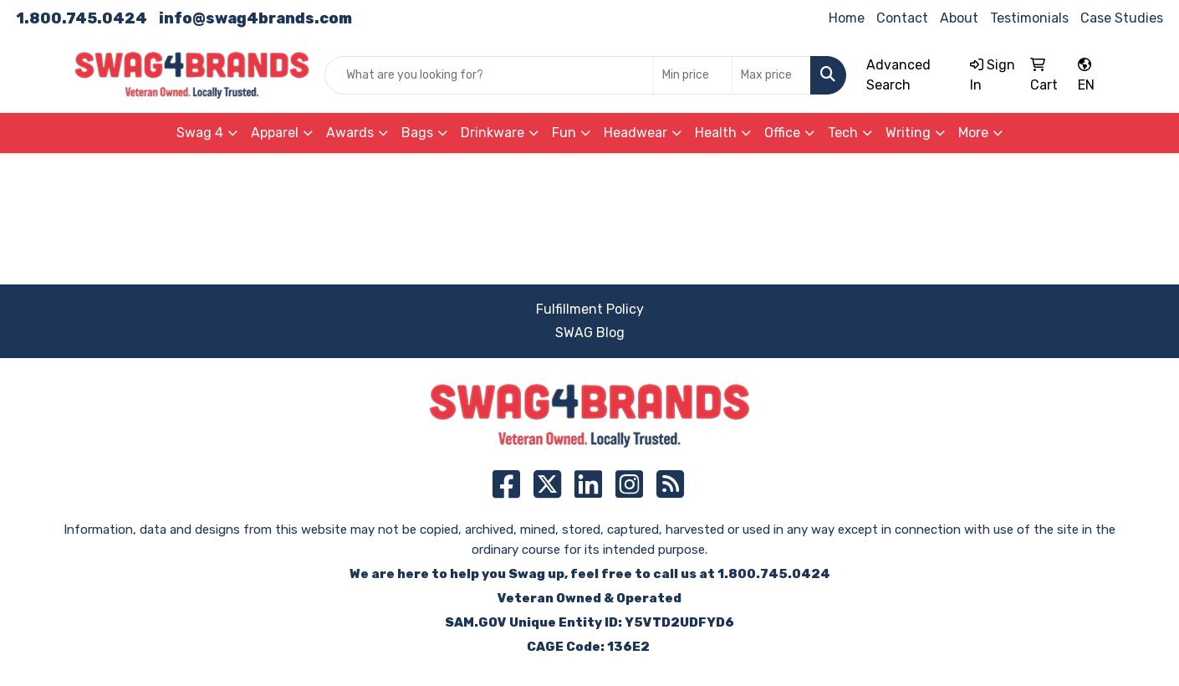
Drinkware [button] (492, 133)
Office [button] (782, 133)
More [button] (973, 133)
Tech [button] (843, 133)
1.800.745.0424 (81, 18)
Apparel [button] (275, 133)
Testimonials (1029, 18)
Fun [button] (564, 133)
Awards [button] (350, 133)
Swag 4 (199, 133)
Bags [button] (417, 133)
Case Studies (1121, 18)
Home (847, 18)
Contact (902, 18)
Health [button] (716, 133)
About (959, 18)
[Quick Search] (489, 75)
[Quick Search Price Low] (692, 75)
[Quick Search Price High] (771, 75)
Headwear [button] (635, 133)
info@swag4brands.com (255, 18)
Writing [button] (908, 133)
